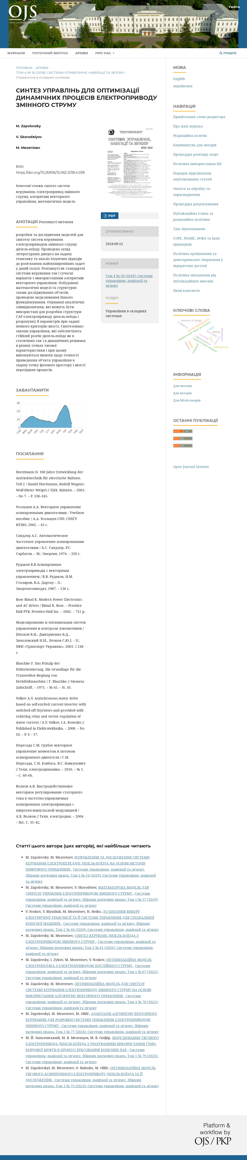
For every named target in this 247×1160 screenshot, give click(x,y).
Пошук (228, 53)
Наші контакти (186, 290)
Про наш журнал (188, 126)
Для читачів (182, 386)
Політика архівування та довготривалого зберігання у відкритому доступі (198, 259)
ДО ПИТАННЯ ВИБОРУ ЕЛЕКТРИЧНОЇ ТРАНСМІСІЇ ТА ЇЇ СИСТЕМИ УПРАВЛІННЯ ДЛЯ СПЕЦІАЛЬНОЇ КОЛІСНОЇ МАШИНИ (90, 917)
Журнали (16, 53)
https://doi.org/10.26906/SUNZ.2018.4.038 (50, 172)
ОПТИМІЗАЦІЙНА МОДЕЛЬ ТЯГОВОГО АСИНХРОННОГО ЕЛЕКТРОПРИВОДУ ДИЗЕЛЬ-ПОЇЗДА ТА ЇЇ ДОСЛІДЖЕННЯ (91, 1074)
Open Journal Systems (191, 466)
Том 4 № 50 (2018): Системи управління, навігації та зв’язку (70, 72)
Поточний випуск (50, 53)
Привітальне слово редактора (199, 116)
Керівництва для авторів (194, 145)
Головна (24, 68)
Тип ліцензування (189, 229)
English (179, 78)
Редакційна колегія (190, 135)
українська (182, 86)
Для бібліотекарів (187, 400)
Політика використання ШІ (197, 163)
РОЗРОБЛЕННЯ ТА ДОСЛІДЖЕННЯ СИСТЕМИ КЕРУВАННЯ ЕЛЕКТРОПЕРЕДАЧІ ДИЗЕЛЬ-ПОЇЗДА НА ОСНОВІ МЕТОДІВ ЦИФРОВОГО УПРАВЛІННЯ (88, 863)
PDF (111, 216)
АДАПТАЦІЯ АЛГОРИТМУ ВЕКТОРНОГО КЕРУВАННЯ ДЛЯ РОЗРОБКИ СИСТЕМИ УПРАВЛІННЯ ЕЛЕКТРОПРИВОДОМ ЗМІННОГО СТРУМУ (91, 1019)
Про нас (103, 53)
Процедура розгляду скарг (196, 154)
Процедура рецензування (195, 204)
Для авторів (182, 393)
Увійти (234, 7)
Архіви (81, 53)
